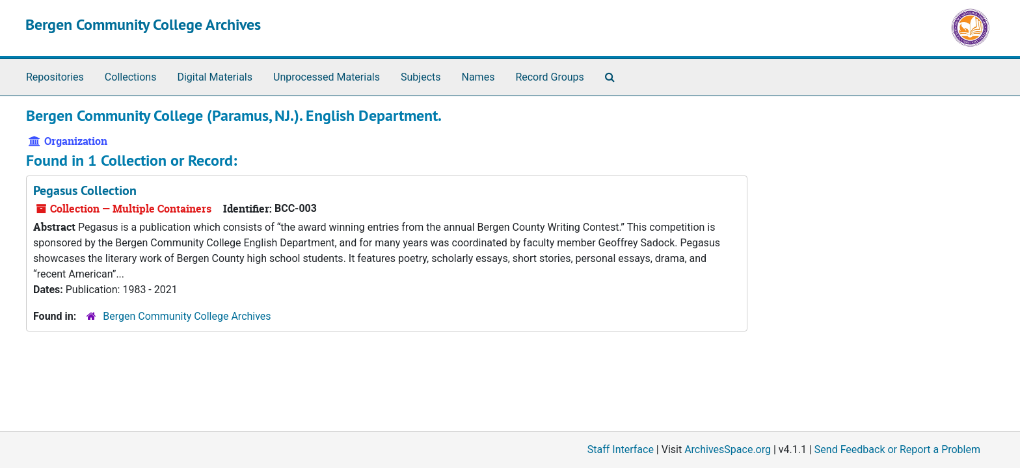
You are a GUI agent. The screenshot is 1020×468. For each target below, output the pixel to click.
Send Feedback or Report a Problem (897, 449)
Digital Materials (214, 77)
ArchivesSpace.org (727, 449)
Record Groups (549, 77)
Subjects (420, 77)
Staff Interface (620, 449)
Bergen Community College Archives (143, 24)
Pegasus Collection (85, 190)
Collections (131, 77)
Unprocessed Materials (326, 77)
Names (478, 77)
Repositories (55, 77)
